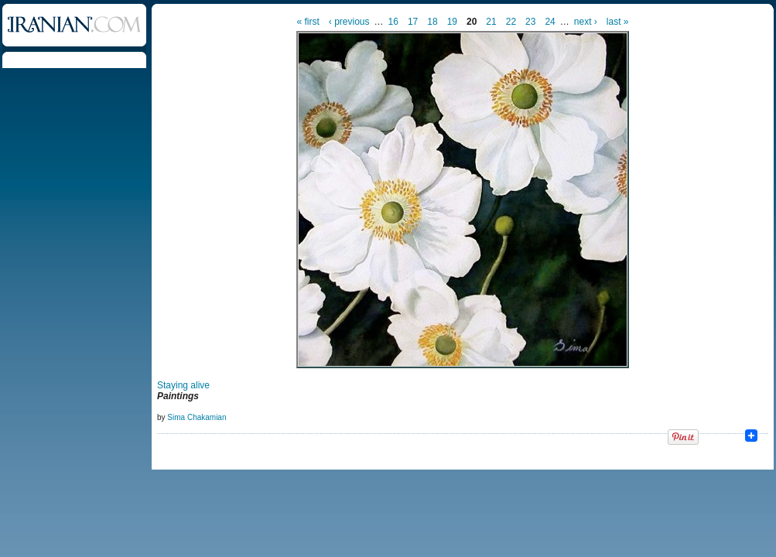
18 (432, 21)
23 (530, 21)
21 (491, 21)
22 (511, 21)
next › (585, 21)
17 (413, 21)
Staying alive (183, 385)
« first (308, 21)
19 (452, 21)
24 (550, 21)
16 (393, 21)
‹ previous (349, 21)
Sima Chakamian (196, 417)
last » (618, 21)
